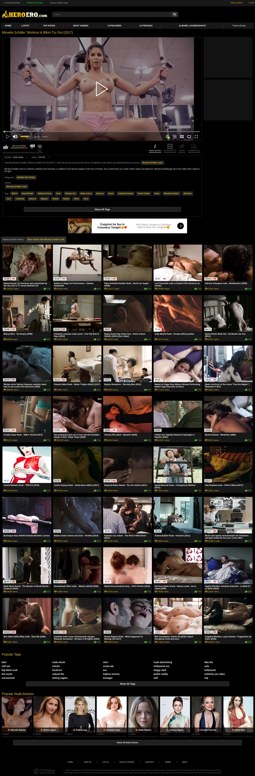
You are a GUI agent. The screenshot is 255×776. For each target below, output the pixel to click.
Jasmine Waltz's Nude (59, 3)
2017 (9, 199)
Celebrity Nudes (125, 193)
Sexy (157, 193)
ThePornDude (239, 25)
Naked (66, 199)
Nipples (44, 199)
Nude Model (27, 193)
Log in (105, 762)
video (76, 199)
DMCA (184, 762)
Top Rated (49, 25)
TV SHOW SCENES (12, 3)
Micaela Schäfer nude (152, 163)
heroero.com (50, 770)
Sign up (87, 762)
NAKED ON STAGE (26, 177)
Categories (115, 25)
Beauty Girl (70, 193)
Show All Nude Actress (127, 742)
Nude (110, 193)
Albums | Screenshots (192, 25)
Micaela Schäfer (171, 193)
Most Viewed (80, 25)
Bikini (14, 193)
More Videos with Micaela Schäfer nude (46, 239)
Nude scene (86, 193)
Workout (187, 193)
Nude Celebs (144, 193)
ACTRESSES (145, 25)
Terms (168, 762)
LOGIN (251, 3)
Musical (100, 193)
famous (32, 199)
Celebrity (20, 199)
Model (55, 199)
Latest (25, 25)
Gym (86, 199)
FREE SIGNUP (237, 3)
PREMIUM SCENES (35, 3)
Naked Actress (44, 193)
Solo (58, 193)
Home (8, 25)
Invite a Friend (126, 762)
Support (149, 762)
